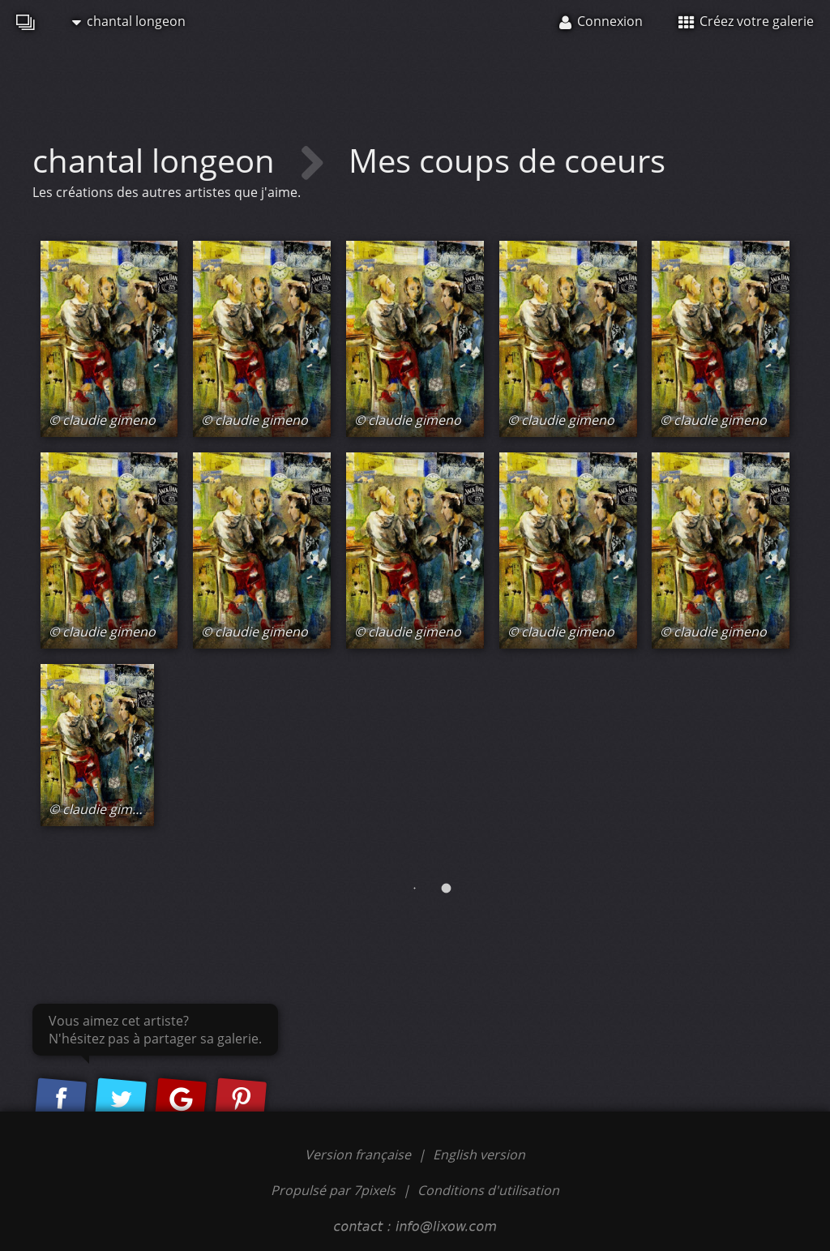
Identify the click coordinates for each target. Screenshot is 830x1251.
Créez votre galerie (746, 21)
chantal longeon (129, 21)
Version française (359, 1154)
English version (479, 1154)
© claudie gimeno (102, 420)
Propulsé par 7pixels (333, 1190)
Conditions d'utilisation (488, 1190)
